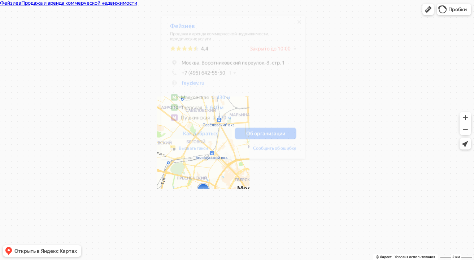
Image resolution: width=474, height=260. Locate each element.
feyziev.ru (193, 85)
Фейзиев (182, 28)
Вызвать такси (193, 150)
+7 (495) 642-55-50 (197, 75)
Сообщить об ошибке (274, 150)
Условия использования (415, 257)
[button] (428, 9)
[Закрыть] (299, 24)
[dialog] (233, 89)
